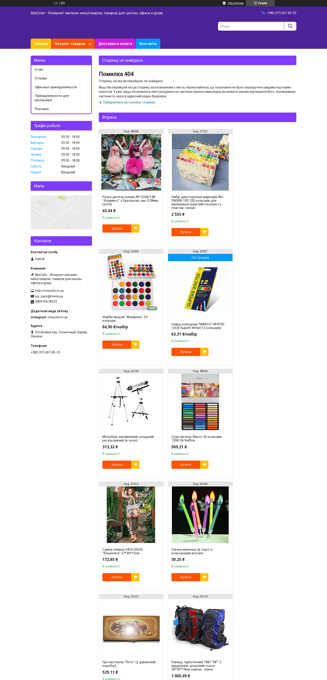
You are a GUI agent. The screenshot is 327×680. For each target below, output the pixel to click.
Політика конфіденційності (232, 675)
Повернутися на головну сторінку (129, 102)
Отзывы (41, 78)
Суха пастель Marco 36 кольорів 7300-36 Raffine (262, 318)
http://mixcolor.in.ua (49, 290)
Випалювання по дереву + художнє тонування (197, 551)
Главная (41, 44)
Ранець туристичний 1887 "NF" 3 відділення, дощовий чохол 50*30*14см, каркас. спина (127, 553)
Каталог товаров (70, 44)
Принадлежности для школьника (52, 98)
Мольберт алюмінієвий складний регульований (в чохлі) (195, 318)
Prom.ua (185, 667)
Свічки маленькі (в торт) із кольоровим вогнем (190, 438)
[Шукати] (290, 26)
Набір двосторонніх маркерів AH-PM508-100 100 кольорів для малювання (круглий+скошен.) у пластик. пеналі (195, 202)
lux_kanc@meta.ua (49, 296)
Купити (117, 228)
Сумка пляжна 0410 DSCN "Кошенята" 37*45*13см (122, 438)
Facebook (38, 646)
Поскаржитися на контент (196, 675)
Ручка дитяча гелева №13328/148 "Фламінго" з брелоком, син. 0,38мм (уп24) (130, 200)
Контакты (148, 44)
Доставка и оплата (115, 44)
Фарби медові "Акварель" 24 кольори (259, 198)
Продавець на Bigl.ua (163, 671)
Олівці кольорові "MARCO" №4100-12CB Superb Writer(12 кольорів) (129, 326)
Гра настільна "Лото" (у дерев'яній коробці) (263, 438)
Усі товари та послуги (276, 615)
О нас (39, 69)
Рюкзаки (42, 109)
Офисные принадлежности (56, 87)
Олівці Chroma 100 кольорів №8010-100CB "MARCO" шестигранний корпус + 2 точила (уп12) (262, 562)
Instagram (38, 642)
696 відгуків (236, 3)
